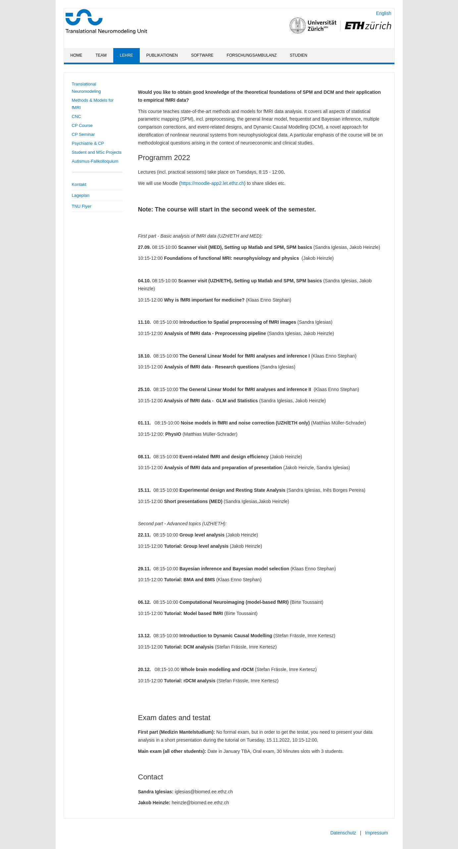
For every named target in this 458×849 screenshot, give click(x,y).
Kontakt (79, 184)
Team (101, 55)
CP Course (82, 125)
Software (202, 55)
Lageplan (81, 195)
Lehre (126, 55)
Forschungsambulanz (252, 55)
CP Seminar (83, 134)
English (383, 13)
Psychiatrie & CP (88, 143)
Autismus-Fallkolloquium (95, 161)
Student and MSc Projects (97, 152)
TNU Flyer (81, 206)
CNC (76, 116)
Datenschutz (343, 832)
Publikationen (162, 55)
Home (76, 55)
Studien (298, 55)
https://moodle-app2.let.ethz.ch (212, 183)
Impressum (376, 832)
